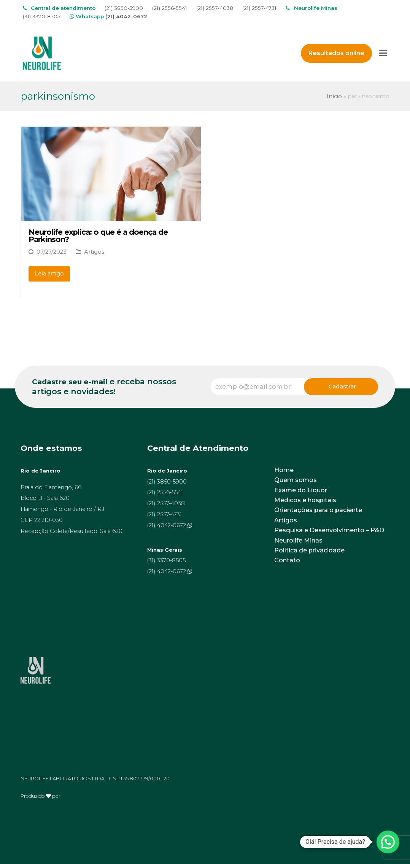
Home (284, 470)
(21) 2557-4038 (214, 8)
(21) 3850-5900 (124, 8)
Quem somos (295, 480)
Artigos (94, 251)
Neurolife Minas (298, 540)
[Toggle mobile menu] (383, 53)
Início (334, 96)
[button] (388, 842)
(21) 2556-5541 (169, 8)
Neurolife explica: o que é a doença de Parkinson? (98, 236)
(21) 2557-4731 (259, 8)
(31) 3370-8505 (41, 16)
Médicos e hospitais (305, 500)
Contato (287, 560)
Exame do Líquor (300, 490)
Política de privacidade (309, 550)
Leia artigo (49, 273)
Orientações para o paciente (318, 510)
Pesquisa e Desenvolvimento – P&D (329, 530)
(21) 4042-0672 (126, 16)
